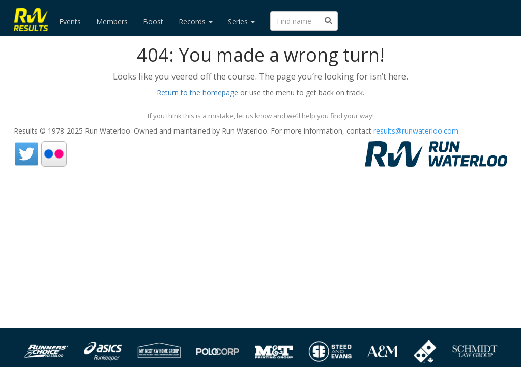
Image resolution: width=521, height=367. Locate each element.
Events (70, 22)
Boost (153, 22)
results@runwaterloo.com (415, 131)
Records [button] (196, 22)
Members (112, 22)
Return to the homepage (197, 92)
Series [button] (241, 22)
